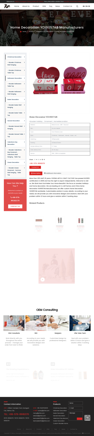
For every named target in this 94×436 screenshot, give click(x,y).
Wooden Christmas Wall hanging (16, 63)
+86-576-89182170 (15, 199)
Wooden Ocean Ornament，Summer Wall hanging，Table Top (16, 171)
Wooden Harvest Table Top (16, 135)
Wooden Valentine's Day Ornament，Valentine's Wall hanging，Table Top (16, 153)
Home (16, 6)
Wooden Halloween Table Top (16, 85)
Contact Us (67, 6)
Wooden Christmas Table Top (16, 71)
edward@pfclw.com (39, 416)
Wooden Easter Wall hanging (16, 106)
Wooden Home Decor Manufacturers (75, 1)
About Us (25, 6)
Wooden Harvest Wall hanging (16, 127)
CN (86, 6)
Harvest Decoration (16, 121)
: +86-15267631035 (40, 408)
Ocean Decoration (16, 162)
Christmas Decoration (16, 57)
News (57, 6)
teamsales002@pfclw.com (41, 421)
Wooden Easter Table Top (16, 114)
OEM (44, 6)
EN (84, 6)
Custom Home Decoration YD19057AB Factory (59, 433)
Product (36, 6)
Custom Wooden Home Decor (62, 423)
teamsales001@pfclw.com (41, 418)
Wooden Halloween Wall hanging (16, 93)
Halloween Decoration (16, 78)
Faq (50, 6)
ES (89, 6)
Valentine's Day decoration (44, 32)
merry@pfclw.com (39, 413)
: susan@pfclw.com (41, 411)
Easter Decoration (16, 99)
